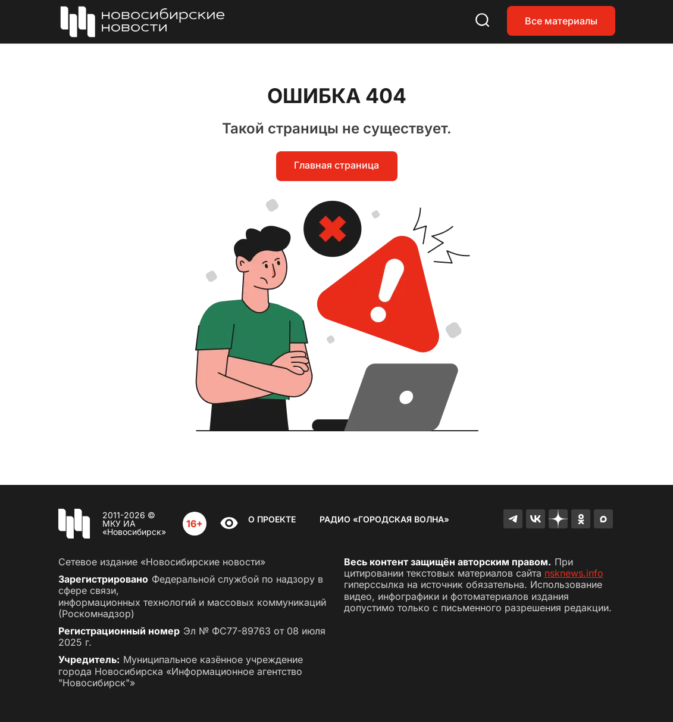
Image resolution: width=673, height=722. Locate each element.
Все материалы (561, 21)
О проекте (272, 519)
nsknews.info (573, 573)
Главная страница (336, 165)
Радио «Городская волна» (384, 519)
